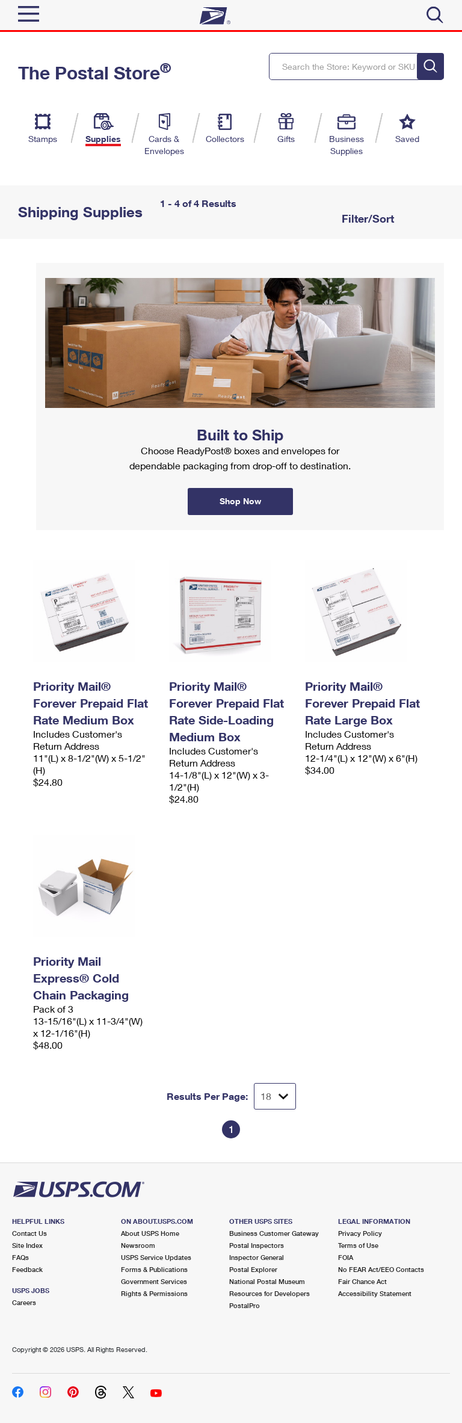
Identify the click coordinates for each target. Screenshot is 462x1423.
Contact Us (29, 1233)
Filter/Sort (366, 218)
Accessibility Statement (374, 1293)
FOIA (345, 1257)
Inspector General (256, 1257)
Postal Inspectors (256, 1245)
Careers (24, 1302)
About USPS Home (150, 1233)
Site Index (27, 1245)
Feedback (27, 1269)
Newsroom (138, 1245)
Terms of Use (358, 1245)
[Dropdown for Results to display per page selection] (275, 1096)
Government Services (154, 1281)
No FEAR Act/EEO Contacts (381, 1269)
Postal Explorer (253, 1269)
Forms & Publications (154, 1269)
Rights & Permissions (154, 1293)
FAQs (20, 1257)
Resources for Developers (269, 1293)
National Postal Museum (267, 1281)
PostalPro (244, 1305)
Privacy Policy (360, 1233)
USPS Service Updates (156, 1257)
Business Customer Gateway (274, 1233)
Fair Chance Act (362, 1281)
